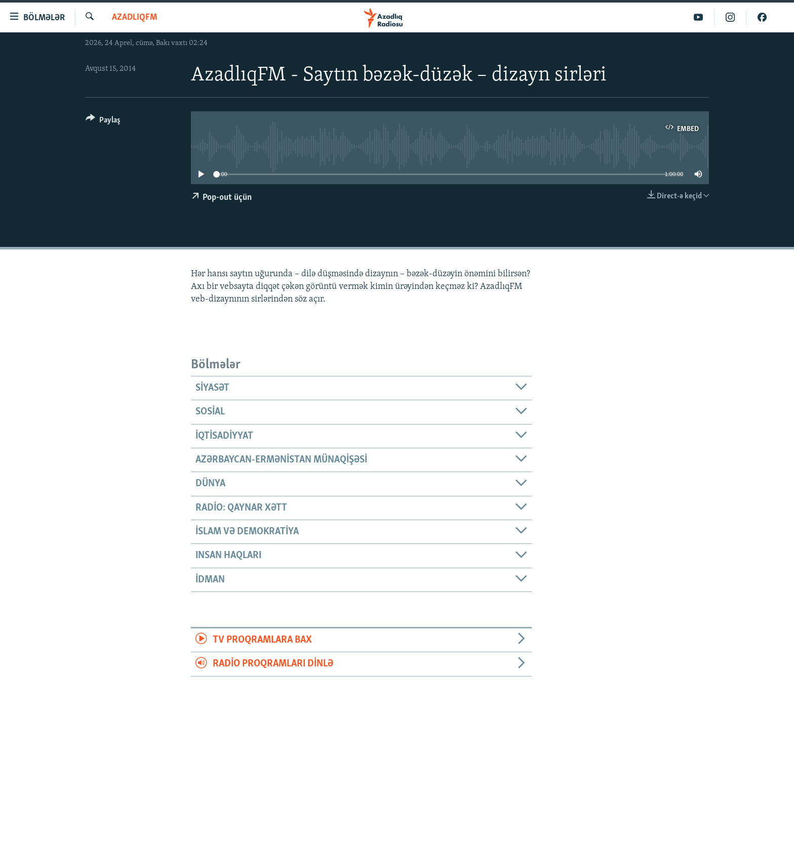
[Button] (103, 121)
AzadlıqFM (134, 17)
